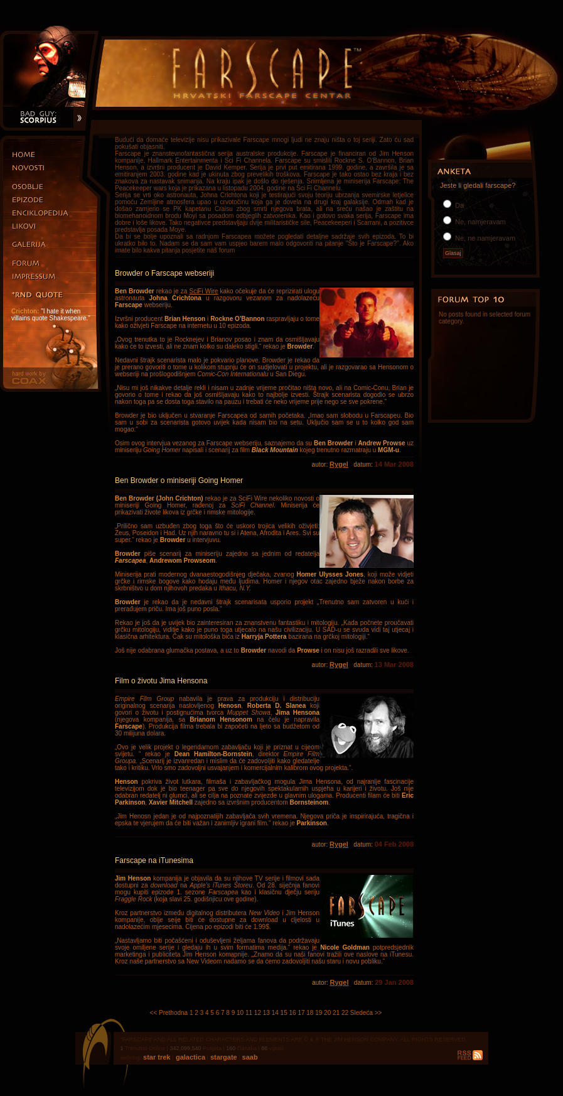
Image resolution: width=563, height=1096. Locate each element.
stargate (222, 1057)
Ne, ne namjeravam (484, 238)
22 (344, 1012)
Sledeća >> (366, 1012)
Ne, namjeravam (479, 221)
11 (248, 1012)
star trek (157, 1057)
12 (257, 1012)
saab (249, 1057)
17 (301, 1012)
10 (240, 1012)
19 (318, 1012)
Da (458, 205)
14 (275, 1012)
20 (327, 1012)
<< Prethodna (169, 1012)
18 (309, 1012)
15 (284, 1012)
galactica (189, 1057)
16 (292, 1012)
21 (336, 1012)
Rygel (339, 464)
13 (266, 1012)
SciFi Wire (203, 291)
